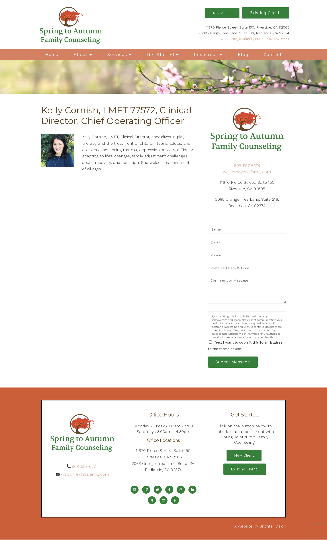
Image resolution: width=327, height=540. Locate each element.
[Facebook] (169, 490)
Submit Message (233, 362)
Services (117, 54)
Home (52, 54)
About (81, 54)
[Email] (135, 490)
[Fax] (158, 490)
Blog (243, 54)
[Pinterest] (152, 501)
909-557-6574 (277, 39)
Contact (273, 54)
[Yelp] (175, 501)
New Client (222, 13)
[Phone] (146, 490)
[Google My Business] (163, 501)
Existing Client (265, 13)
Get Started (160, 54)
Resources (206, 54)
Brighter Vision (273, 526)
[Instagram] (181, 490)
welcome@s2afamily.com (242, 39)
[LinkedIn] (192, 490)
